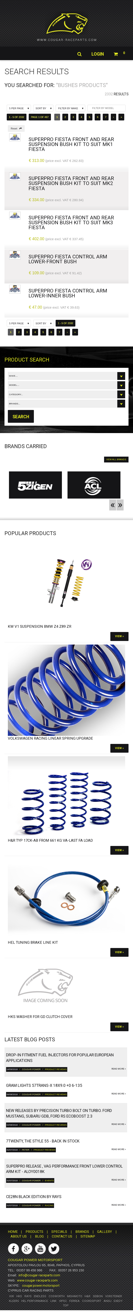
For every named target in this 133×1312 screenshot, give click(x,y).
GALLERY (104, 1232)
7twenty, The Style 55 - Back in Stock (43, 1141)
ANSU (107, 1301)
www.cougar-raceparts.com (37, 1280)
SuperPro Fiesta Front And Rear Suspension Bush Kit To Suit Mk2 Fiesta (71, 183)
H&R (87, 1296)
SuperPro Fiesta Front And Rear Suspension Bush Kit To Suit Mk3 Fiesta (71, 223)
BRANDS (82, 1232)
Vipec (63, 1301)
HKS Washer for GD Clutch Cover (40, 1017)
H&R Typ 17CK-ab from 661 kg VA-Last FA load (50, 840)
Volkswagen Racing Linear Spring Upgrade (50, 738)
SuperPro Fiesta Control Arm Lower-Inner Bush (67, 293)
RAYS (28, 1296)
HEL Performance (34, 1301)
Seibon (98, 1296)
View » (119, 636)
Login (96, 54)
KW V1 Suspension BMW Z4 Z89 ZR (39, 626)
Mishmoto (74, 1296)
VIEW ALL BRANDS (116, 459)
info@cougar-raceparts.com (39, 1275)
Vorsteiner (113, 1296)
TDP (66, 1305)
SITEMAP (88, 1236)
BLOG (39, 1236)
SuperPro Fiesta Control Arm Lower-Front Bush (67, 259)
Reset (16, 128)
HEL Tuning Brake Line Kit (33, 942)
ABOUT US (19, 1236)
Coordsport (91, 1301)
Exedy (118, 1301)
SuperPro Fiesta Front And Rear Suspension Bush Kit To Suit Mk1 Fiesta (71, 144)
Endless (40, 1296)
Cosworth (57, 1296)
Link (53, 1301)
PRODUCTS (34, 1232)
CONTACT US (62, 1236)
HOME (13, 1232)
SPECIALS (59, 1232)
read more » (118, 1069)
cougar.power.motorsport (40, 1285)
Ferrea (74, 1301)
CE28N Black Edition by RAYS (33, 1196)
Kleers (14, 1301)
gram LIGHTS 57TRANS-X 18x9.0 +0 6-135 (44, 1085)
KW (11, 1296)
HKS (19, 1296)
